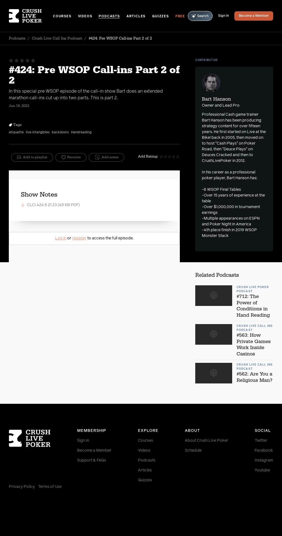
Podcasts (109, 16)
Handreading (81, 132)
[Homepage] (31, 16)
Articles (135, 16)
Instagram (264, 460)
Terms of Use (50, 487)
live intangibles (38, 132)
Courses (62, 16)
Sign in (83, 441)
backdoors (60, 132)
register (79, 238)
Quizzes (160, 16)
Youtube (262, 470)
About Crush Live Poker (206, 441)
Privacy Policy (22, 487)
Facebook (264, 450)
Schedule (193, 450)
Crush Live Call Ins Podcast (57, 38)
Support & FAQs (91, 460)
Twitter (261, 441)
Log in (60, 238)
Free (180, 16)
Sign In (223, 16)
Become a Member (254, 16)
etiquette (16, 132)
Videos (85, 16)
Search (200, 16)
